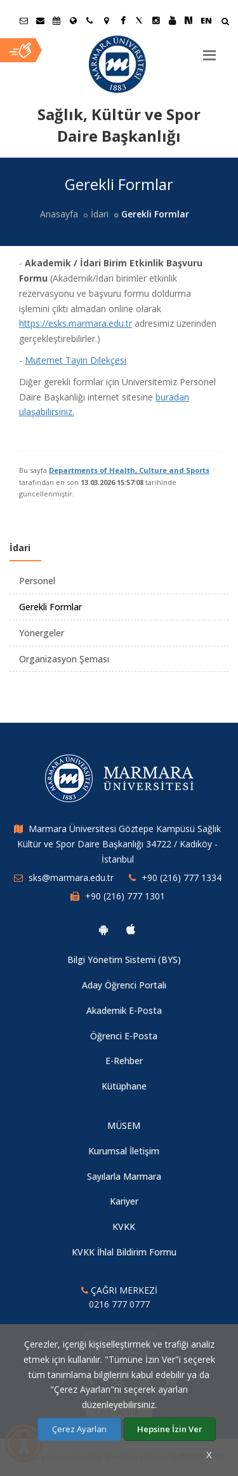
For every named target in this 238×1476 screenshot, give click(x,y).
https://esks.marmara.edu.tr (75, 323)
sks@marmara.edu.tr (71, 877)
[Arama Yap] (225, 23)
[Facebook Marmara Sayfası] (122, 20)
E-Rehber (124, 1061)
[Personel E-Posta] (40, 20)
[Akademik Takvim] (56, 20)
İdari (100, 214)
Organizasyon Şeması (64, 659)
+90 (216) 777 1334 (181, 877)
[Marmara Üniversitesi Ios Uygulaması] (131, 929)
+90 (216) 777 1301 (125, 896)
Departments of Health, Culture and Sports (129, 470)
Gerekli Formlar (50, 607)
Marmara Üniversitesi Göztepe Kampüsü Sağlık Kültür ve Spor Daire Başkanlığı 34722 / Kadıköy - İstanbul (119, 844)
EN (206, 20)
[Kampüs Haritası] (106, 20)
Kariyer (124, 1201)
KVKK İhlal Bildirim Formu (124, 1252)
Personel (37, 581)
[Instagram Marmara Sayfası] (155, 20)
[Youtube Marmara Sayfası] (172, 20)
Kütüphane (124, 1086)
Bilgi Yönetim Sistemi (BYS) (124, 959)
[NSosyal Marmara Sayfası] (188, 20)
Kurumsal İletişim (123, 1151)
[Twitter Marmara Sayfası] (139, 20)
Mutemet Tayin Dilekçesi (75, 360)
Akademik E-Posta (124, 1010)
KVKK (123, 1226)
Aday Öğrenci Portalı (124, 985)
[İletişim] (89, 20)
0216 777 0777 (119, 1304)
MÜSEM (123, 1125)
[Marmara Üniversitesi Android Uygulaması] (103, 929)
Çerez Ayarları (79, 1429)
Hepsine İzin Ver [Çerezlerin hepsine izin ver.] (169, 1429)
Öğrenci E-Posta (123, 1036)
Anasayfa (59, 214)
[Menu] (209, 50)
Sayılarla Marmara (124, 1176)
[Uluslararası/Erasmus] (73, 20)
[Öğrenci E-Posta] (23, 20)
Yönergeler (41, 633)
